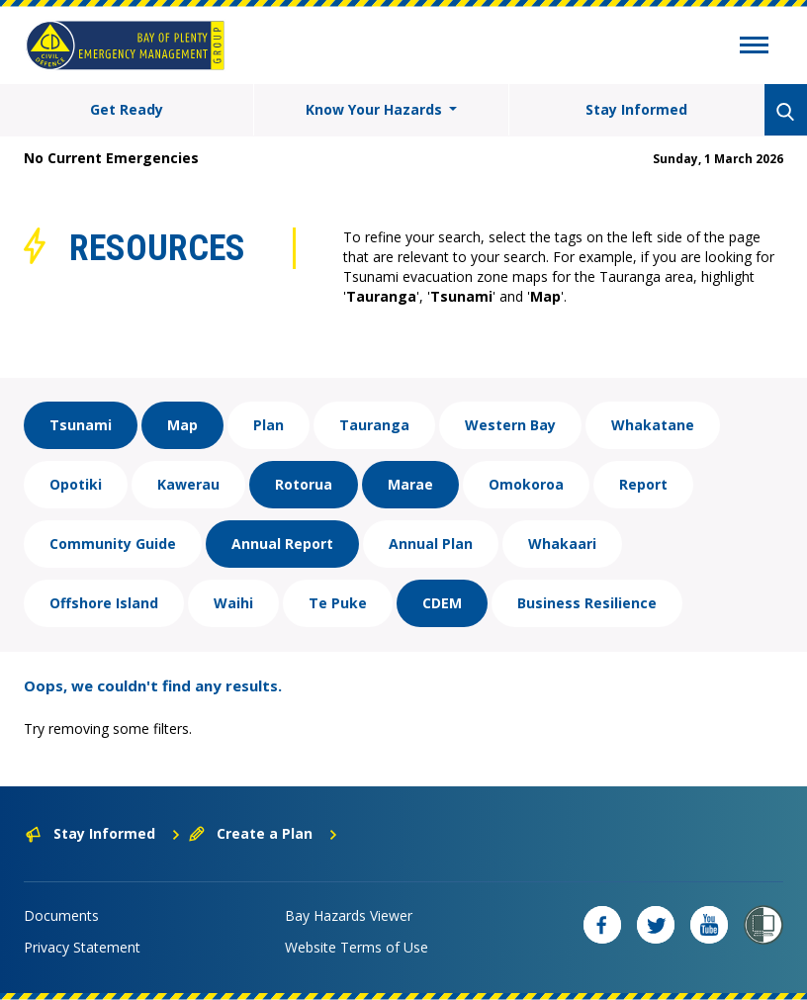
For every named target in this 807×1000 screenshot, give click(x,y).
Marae (410, 484)
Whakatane (652, 424)
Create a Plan (263, 833)
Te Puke (338, 602)
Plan (268, 424)
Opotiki (75, 484)
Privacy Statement (82, 947)
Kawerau (188, 484)
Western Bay (510, 424)
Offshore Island (103, 602)
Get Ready (126, 109)
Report (643, 484)
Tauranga (374, 424)
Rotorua (303, 484)
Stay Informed (636, 109)
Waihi (233, 602)
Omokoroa (526, 484)
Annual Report (282, 543)
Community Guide (112, 543)
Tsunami (80, 424)
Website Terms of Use (356, 947)
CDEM (442, 602)
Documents (61, 915)
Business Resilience (587, 602)
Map (182, 424)
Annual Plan (431, 543)
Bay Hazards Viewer (348, 915)
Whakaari (562, 543)
